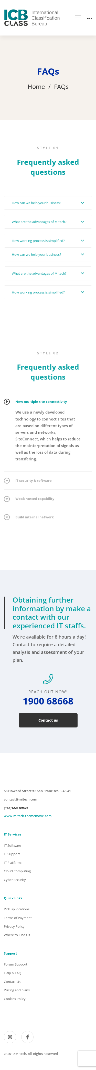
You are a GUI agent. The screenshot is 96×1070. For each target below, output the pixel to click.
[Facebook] (27, 1037)
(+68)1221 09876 (16, 807)
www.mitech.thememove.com (27, 816)
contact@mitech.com (20, 799)
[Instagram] (10, 1037)
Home (36, 86)
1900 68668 (48, 701)
